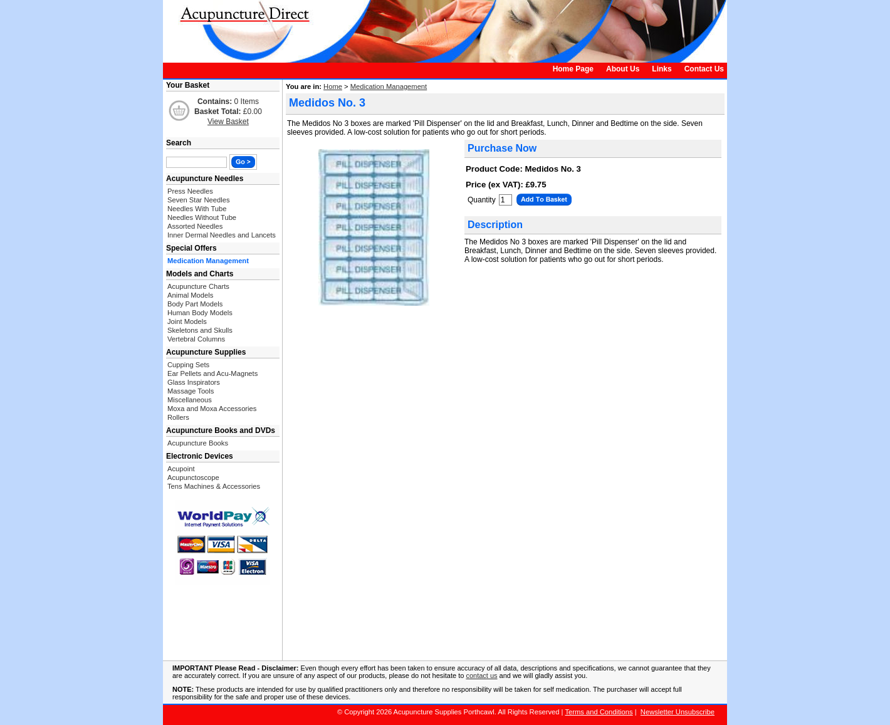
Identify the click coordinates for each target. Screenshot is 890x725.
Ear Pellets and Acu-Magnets (212, 373)
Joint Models (187, 321)
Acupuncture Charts (198, 286)
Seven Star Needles (198, 200)
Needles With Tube (197, 208)
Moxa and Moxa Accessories (211, 408)
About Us (622, 69)
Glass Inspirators (193, 382)
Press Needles (190, 191)
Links (661, 69)
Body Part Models (195, 304)
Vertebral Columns (196, 339)
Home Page (573, 69)
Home (332, 86)
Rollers (178, 417)
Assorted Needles (195, 226)
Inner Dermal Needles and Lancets (221, 235)
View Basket (228, 121)
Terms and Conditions (598, 712)
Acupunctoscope (193, 477)
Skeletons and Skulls (200, 330)
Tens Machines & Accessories (213, 486)
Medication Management (388, 86)
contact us (481, 675)
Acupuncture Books (197, 443)
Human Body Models (200, 312)
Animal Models (190, 295)
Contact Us (704, 69)
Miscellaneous (189, 400)
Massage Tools (190, 391)
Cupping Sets (188, 364)
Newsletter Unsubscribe (678, 712)
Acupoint (181, 468)
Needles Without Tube (201, 217)
